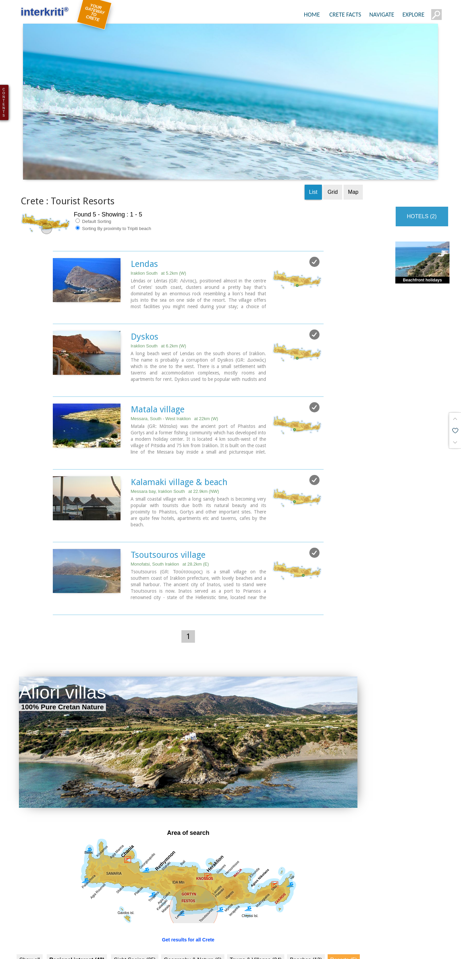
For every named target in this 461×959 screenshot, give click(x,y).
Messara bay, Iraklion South (175, 465)
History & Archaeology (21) (132, 948)
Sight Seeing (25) (135, 934)
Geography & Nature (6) (193, 934)
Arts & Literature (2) (330, 948)
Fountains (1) (38, 948)
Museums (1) (237, 948)
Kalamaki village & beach (179, 456)
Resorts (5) (343, 934)
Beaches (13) (306, 934)
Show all (29, 934)
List (313, 167)
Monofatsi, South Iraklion (170, 538)
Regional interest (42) (77, 934)
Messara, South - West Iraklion (174, 393)
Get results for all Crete (188, 913)
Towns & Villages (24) (256, 934)
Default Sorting (93, 196)
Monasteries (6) (280, 948)
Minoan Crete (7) (193, 948)
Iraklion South (158, 248)
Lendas (144, 239)
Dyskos (144, 311)
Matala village (157, 384)
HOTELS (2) (422, 192)
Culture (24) (77, 948)
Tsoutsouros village (168, 529)
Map (353, 167)
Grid (333, 167)
